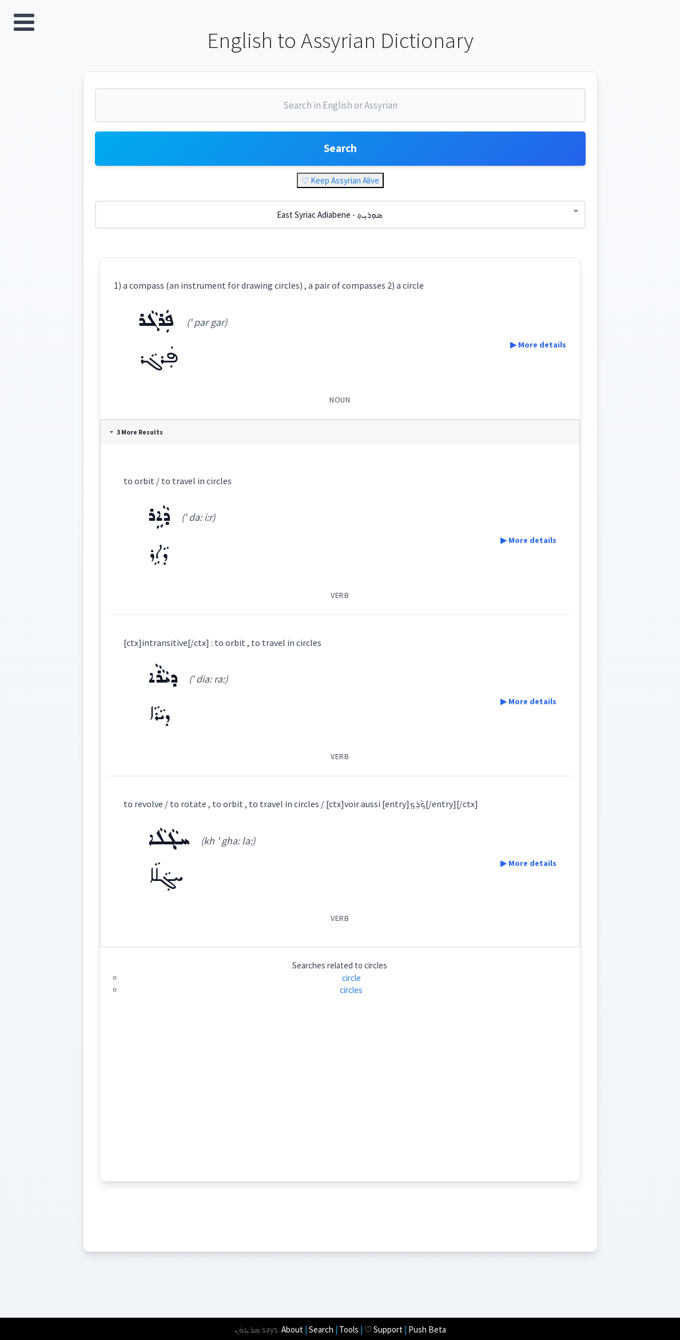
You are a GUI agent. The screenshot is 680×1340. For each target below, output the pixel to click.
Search (340, 154)
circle (351, 984)
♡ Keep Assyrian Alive (340, 187)
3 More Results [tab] (138, 439)
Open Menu (24, 22)
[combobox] (340, 113)
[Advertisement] (340, 1108)
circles (351, 996)
